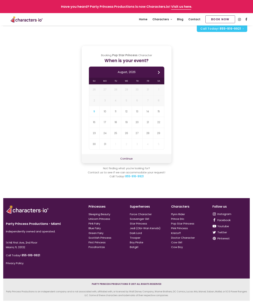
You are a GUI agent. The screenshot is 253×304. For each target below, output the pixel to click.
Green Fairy (96, 233)
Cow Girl (176, 242)
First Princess (97, 242)
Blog (180, 20)
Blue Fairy (95, 228)
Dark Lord (136, 233)
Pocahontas (97, 247)
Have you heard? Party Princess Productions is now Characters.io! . (126, 6)
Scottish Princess (100, 238)
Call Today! (221, 30)
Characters (162, 20)
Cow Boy (177, 247)
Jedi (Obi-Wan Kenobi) (145, 228)
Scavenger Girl (139, 219)
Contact (194, 20)
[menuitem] (143, 20)
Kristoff (176, 233)
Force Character (141, 214)
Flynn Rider (178, 214)
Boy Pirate (136, 242)
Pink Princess (179, 228)
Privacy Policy (15, 263)
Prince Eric (177, 219)
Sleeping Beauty (99, 214)
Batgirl (134, 247)
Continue (126, 159)
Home (143, 20)
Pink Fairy (94, 223)
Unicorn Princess (99, 219)
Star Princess (138, 223)
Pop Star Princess (182, 223)
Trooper (135, 238)
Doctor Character (183, 238)
